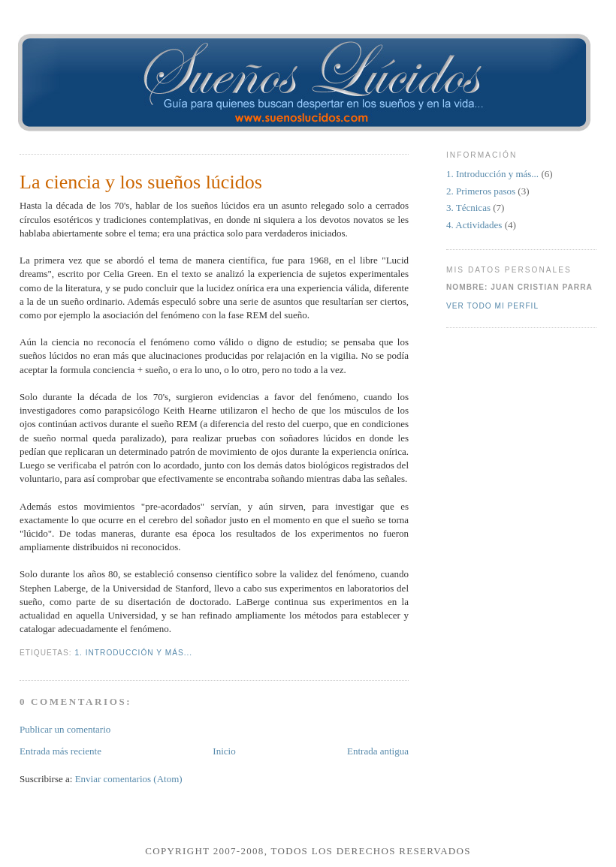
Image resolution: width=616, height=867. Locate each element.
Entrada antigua (378, 751)
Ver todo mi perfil (492, 306)
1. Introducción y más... (133, 653)
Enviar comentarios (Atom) (129, 778)
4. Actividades (475, 224)
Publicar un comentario (65, 729)
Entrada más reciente (60, 751)
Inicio (224, 751)
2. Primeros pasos (482, 191)
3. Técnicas (469, 207)
